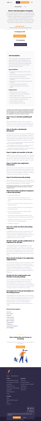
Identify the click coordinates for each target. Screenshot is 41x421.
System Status (24, 388)
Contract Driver (10, 313)
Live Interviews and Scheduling (13, 388)
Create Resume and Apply (20, 44)
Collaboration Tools (11, 386)
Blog (7, 402)
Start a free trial (14, 376)
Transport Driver (10, 322)
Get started (20, 347)
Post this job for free (19, 36)
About (8, 398)
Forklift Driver (9, 324)
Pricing (8, 393)
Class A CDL (9, 312)
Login (18, 2)
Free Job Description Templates (27, 384)
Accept (16, 417)
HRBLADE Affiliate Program (12, 400)
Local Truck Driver (10, 319)
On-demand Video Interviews (12, 380)
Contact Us (9, 404)
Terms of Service (15, 419)
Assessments (9, 384)
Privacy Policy (9, 419)
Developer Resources (25, 382)
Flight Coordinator (10, 320)
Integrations (9, 389)
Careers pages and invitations (13, 382)
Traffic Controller (10, 317)
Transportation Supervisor (12, 326)
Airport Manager (10, 327)
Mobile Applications (11, 391)
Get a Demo (23, 389)
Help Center (23, 380)
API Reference (24, 386)
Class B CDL (9, 315)
